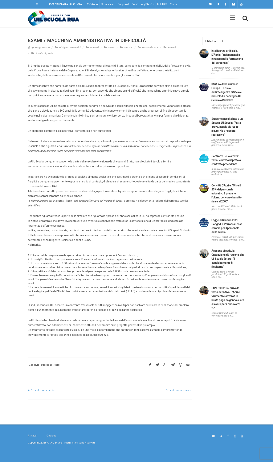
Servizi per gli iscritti (143, 4)
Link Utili (162, 4)
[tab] (214, 41)
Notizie (128, 47)
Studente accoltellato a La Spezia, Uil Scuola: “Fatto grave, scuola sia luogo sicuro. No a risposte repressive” (227, 126)
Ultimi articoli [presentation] (214, 41)
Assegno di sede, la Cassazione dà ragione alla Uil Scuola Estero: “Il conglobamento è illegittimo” (227, 258)
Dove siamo (107, 4)
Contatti (174, 4)
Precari (172, 47)
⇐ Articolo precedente (41, 390)
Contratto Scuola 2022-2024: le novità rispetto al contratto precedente (226, 160)
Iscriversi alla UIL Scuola (65, 4)
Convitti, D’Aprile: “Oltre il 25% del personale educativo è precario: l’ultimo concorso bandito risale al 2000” (226, 193)
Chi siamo (92, 4)
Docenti (94, 47)
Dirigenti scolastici (70, 47)
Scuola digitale (44, 53)
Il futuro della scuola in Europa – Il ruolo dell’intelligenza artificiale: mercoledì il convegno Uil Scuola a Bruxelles (226, 92)
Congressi (123, 4)
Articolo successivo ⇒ (179, 390)
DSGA (111, 47)
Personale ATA (150, 47)
